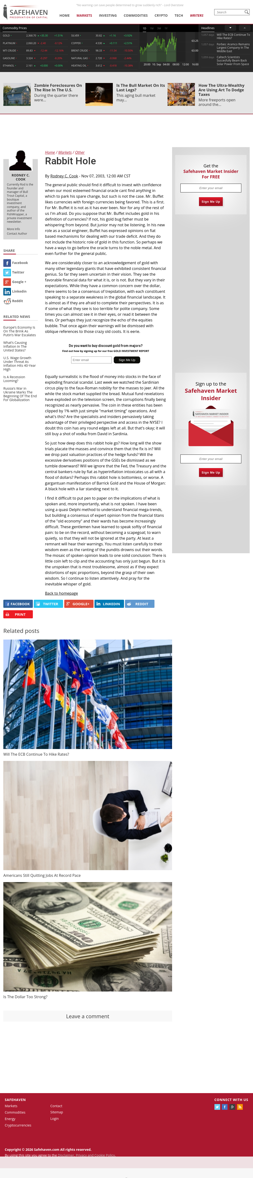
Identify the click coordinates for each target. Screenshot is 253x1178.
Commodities (136, 15)
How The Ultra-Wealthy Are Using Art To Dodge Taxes (221, 90)
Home (65, 15)
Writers (196, 15)
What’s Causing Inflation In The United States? (15, 346)
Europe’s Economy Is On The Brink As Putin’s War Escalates (19, 331)
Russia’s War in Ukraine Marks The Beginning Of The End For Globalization (20, 394)
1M (152, 28)
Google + (14, 281)
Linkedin (15, 291)
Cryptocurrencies (18, 1125)
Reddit (13, 301)
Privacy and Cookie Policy (95, 1155)
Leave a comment (87, 1016)
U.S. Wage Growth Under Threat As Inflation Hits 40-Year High (19, 364)
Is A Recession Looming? (14, 379)
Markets (84, 15)
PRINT (15, 614)
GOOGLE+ (77, 603)
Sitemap (56, 1112)
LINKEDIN (108, 603)
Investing (108, 15)
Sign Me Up (211, 201)
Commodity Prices (15, 28)
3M (159, 28)
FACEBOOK (17, 603)
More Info (13, 229)
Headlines (207, 28)
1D (144, 28)
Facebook (15, 262)
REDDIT (137, 603)
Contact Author (17, 234)
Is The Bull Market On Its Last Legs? (140, 88)
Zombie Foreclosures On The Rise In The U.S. (58, 88)
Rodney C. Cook (64, 176)
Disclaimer (66, 1155)
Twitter (13, 272)
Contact (56, 1106)
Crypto (161, 15)
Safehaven (15, 1099)
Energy (10, 1118)
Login (54, 1118)
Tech (179, 15)
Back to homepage (61, 593)
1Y (165, 28)
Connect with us (231, 1099)
